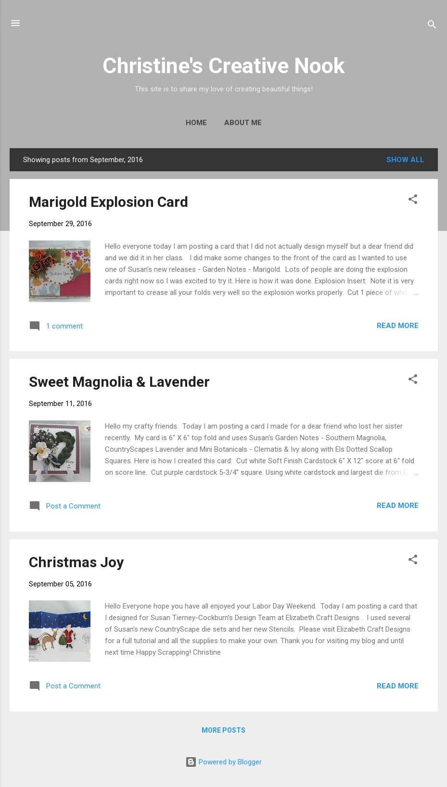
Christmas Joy (76, 562)
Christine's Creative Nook (223, 65)
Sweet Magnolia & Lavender (119, 381)
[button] (413, 200)
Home (196, 122)
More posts (223, 730)
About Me (243, 122)
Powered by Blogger (223, 762)
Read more (398, 325)
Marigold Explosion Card (108, 201)
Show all (405, 159)
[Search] (432, 26)
